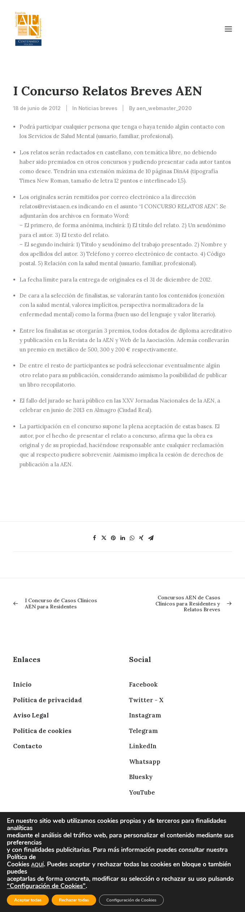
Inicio (22, 684)
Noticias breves (97, 108)
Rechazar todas (74, 900)
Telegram (143, 731)
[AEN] (28, 29)
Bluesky (140, 777)
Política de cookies (42, 731)
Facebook (143, 684)
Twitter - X (146, 700)
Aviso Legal (31, 715)
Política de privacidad (47, 700)
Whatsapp (144, 762)
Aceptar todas (28, 900)
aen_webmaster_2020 (164, 108)
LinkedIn (142, 746)
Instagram (145, 715)
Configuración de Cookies (131, 900)
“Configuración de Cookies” (46, 886)
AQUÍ (37, 864)
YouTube (142, 792)
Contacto (27, 746)
